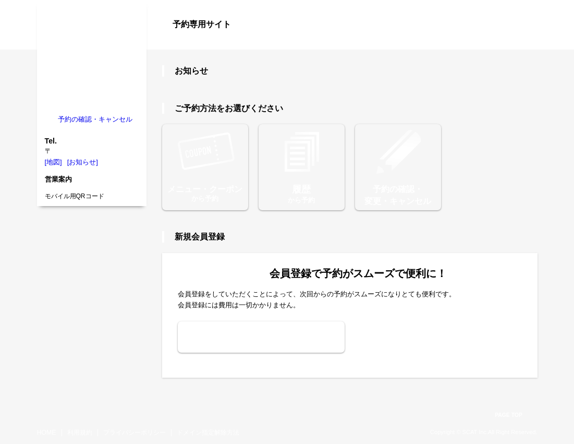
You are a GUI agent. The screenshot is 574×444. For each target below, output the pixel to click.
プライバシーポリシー (134, 432)
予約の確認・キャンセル (95, 119)
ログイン (516, 43)
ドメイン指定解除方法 (208, 432)
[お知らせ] (82, 162)
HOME (46, 432)
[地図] (53, 162)
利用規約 (79, 432)
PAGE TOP (508, 415)
